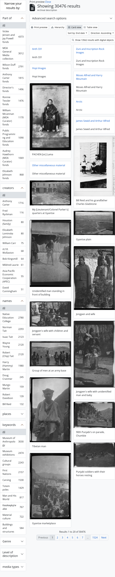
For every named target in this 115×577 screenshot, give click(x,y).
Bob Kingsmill (13, 259)
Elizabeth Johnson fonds (13, 174)
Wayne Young (13, 344)
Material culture (13, 516)
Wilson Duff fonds (13, 66)
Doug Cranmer (13, 377)
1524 (95, 537)
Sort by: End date (76, 33)
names (7, 301)
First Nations (13, 472)
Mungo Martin (13, 386)
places (7, 414)
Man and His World (13, 497)
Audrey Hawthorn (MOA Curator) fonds (13, 158)
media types (11, 567)
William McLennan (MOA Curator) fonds (13, 117)
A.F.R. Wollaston (13, 251)
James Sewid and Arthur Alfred (93, 120)
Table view (90, 27)
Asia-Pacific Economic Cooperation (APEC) (13, 276)
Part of (7, 18)
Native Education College (13, 317)
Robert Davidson (13, 396)
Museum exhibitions (13, 453)
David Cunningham (13, 289)
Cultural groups (13, 462)
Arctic (79, 101)
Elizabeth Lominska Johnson (13, 233)
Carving (13, 480)
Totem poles (13, 487)
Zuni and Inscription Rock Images (90, 50)
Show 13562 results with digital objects (93, 40)
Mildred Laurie (13, 265)
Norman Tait (13, 329)
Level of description (10, 554)
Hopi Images (39, 68)
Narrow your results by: (13, 5)
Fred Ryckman (13, 212)
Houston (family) (13, 222)
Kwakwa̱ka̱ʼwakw (13, 507)
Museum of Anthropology (13, 441)
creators (8, 188)
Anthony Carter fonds (13, 78)
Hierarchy (57, 27)
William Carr (13, 243)
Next (103, 537)
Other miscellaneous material (48, 165)
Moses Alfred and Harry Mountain (89, 77)
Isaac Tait (13, 337)
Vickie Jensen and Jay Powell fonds (13, 37)
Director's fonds (13, 89)
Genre (7, 541)
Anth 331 (37, 49)
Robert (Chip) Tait (13, 354)
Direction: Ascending (101, 33)
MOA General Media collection (13, 53)
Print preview (39, 27)
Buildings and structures (13, 528)
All (4, 25)
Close (48, 1)
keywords (9, 425)
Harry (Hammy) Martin (13, 366)
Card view (74, 27)
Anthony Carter (13, 202)
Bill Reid (13, 404)
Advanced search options (49, 18)
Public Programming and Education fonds (13, 137)
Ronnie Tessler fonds (13, 101)
